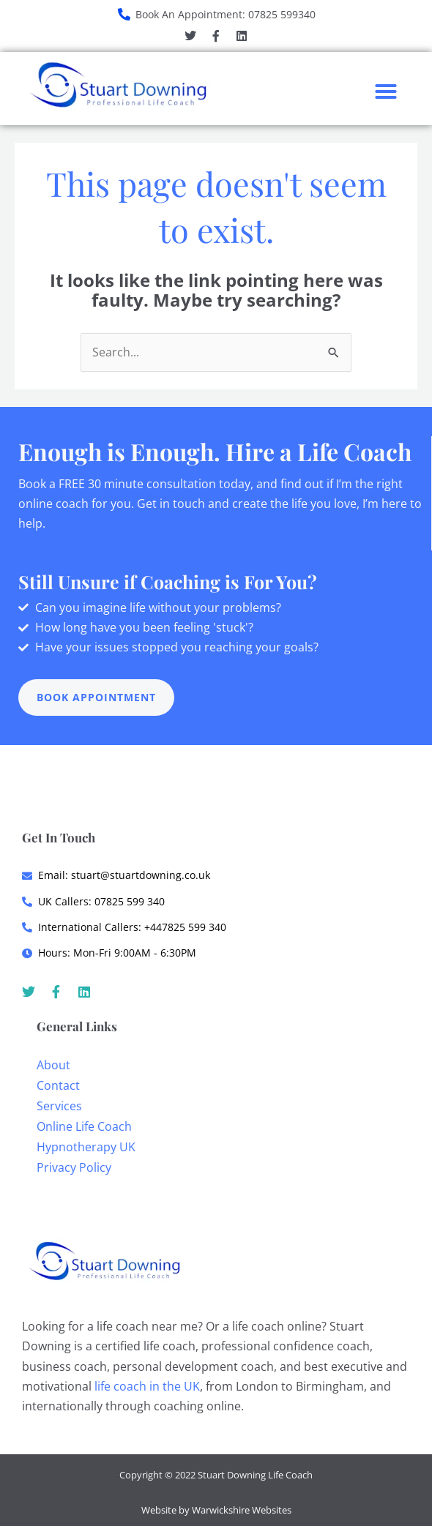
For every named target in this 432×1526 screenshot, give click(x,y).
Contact (58, 1085)
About (53, 1065)
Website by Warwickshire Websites (216, 1509)
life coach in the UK (147, 1386)
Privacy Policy (74, 1167)
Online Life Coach (84, 1126)
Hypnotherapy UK (86, 1147)
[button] (385, 91)
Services (59, 1106)
